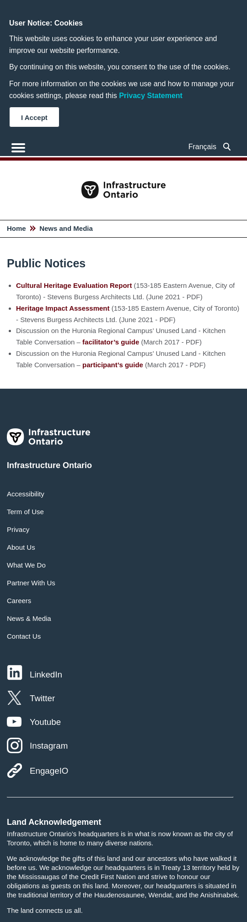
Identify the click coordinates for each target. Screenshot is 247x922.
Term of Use (25, 512)
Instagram (49, 745)
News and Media (66, 228)
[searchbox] (227, 147)
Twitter (42, 698)
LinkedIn (46, 674)
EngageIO (49, 771)
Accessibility (25, 494)
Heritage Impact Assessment (63, 308)
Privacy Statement (151, 95)
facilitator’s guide (110, 342)
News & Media (29, 618)
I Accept (34, 117)
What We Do (26, 565)
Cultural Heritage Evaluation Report (74, 285)
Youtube (45, 722)
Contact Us (24, 636)
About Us (21, 547)
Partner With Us (31, 583)
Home (16, 228)
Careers (19, 600)
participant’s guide (112, 365)
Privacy (18, 529)
